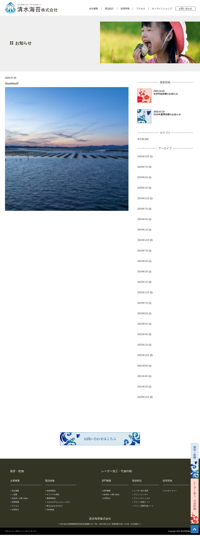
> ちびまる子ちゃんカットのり (57, 502)
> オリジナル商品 (52, 494)
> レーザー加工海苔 (140, 491)
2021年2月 (142, 386)
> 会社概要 (14, 491)
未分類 (140, 139)
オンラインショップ (162, 8)
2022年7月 (142, 303)
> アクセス (14, 506)
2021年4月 (142, 376)
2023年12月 (143, 240)
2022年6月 (142, 313)
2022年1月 (142, 345)
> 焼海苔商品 (50, 491)
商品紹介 (109, 8)
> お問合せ (14, 510)
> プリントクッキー (140, 494)
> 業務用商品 (50, 498)
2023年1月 (142, 282)
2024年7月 (142, 209)
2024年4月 (142, 219)
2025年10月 (143, 156)
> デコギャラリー (170, 491)
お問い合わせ (185, 9)
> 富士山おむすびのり (54, 506)
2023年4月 (142, 261)
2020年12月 (143, 397)
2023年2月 (142, 271)
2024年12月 (143, 198)
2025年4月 (142, 177)
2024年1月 (142, 229)
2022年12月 (143, 292)
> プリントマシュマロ (141, 498)
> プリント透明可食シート (143, 506)
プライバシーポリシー (14, 531)
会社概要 (93, 8)
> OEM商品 (49, 510)
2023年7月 (142, 250)
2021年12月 (143, 355)
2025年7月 (142, 167)
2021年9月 (142, 366)
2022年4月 (142, 334)
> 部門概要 (106, 491)
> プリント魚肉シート (141, 502)
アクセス (140, 8)
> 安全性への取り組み (19, 498)
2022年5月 (142, 324)
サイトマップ (30, 531)
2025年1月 (142, 188)
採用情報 (125, 8)
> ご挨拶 (13, 494)
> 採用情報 (14, 502)
